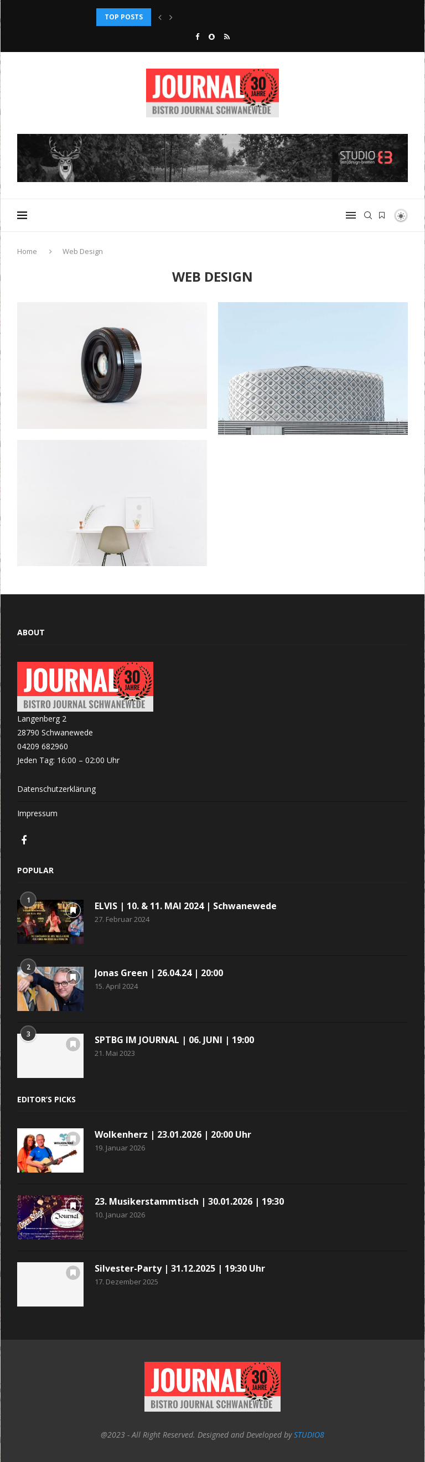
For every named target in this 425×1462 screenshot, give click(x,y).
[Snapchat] (212, 37)
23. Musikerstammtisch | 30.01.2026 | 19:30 (189, 1201)
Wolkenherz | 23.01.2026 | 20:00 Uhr (173, 1134)
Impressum (37, 813)
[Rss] (227, 37)
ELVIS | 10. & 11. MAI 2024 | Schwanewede (186, 906)
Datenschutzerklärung (56, 789)
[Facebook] (197, 37)
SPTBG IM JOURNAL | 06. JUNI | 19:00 (174, 1040)
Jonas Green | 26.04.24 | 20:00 (159, 973)
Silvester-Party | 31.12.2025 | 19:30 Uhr (180, 1268)
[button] (160, 17)
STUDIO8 (309, 1434)
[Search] (368, 215)
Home (28, 251)
